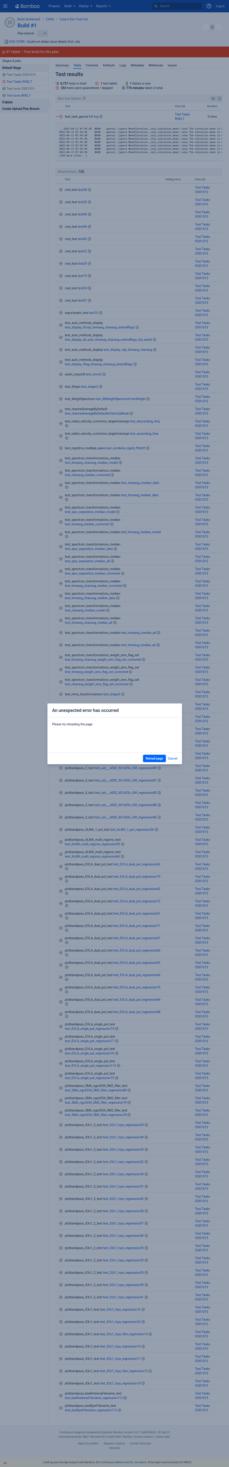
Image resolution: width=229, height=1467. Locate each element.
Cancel (172, 758)
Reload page (154, 758)
